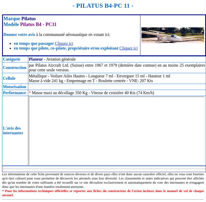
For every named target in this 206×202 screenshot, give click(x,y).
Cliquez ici (64, 43)
